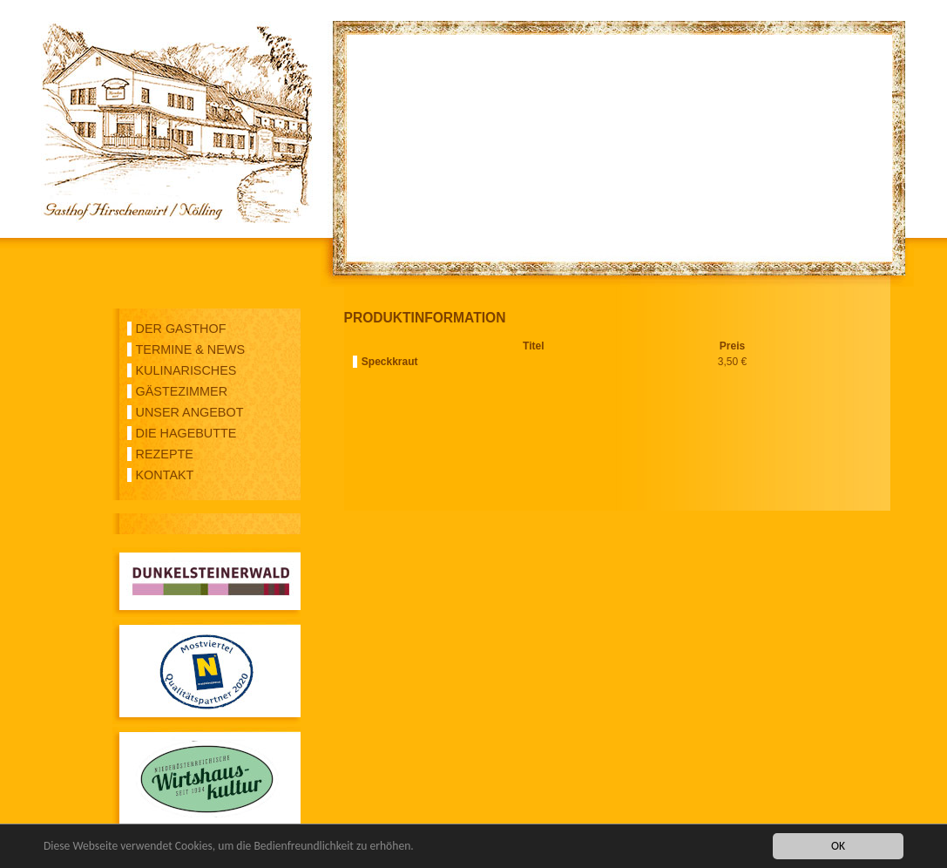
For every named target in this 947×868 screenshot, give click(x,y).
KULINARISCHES (186, 370)
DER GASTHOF (181, 329)
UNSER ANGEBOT (190, 412)
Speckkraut (390, 362)
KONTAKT (165, 475)
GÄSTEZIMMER (182, 391)
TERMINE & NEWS (191, 349)
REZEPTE (164, 454)
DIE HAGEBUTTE (186, 433)
